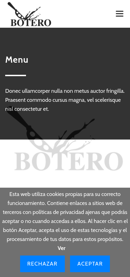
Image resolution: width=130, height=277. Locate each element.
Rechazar (42, 263)
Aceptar (90, 263)
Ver (62, 248)
